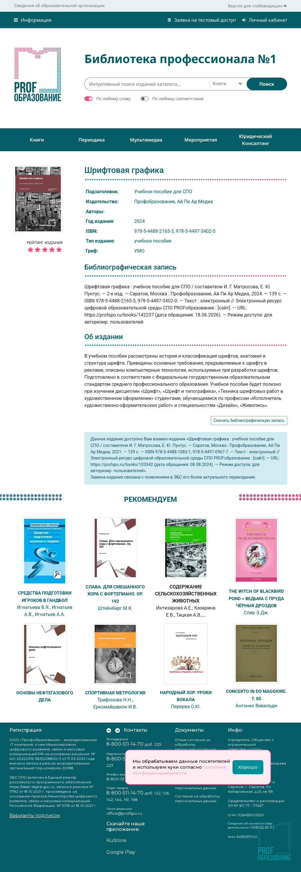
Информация (32, 20)
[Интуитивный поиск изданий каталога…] (147, 84)
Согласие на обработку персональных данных (197, 805)
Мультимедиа (146, 140)
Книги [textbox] (219, 83)
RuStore (116, 847)
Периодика (91, 140)
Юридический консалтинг (255, 140)
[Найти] (267, 84)
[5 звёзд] (45, 250)
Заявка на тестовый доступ (201, 20)
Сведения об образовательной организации (59, 5)
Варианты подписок (34, 822)
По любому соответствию (177, 98)
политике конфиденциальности (179, 770)
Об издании (103, 337)
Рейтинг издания (45, 247)
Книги (37, 140)
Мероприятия (200, 140)
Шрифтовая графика (124, 170)
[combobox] (227, 84)
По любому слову (113, 98)
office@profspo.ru (124, 820)
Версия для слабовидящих (257, 6)
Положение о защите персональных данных (195, 792)
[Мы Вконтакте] (108, 737)
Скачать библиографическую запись (249, 420)
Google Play (120, 859)
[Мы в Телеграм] (117, 737)
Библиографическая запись (130, 267)
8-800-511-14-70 (124, 751)
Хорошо (247, 767)
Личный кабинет (264, 20)
